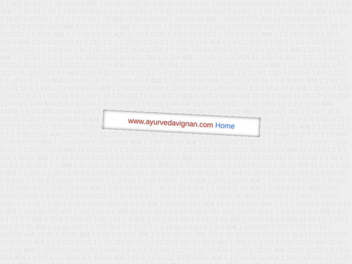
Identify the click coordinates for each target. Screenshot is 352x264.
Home (225, 125)
